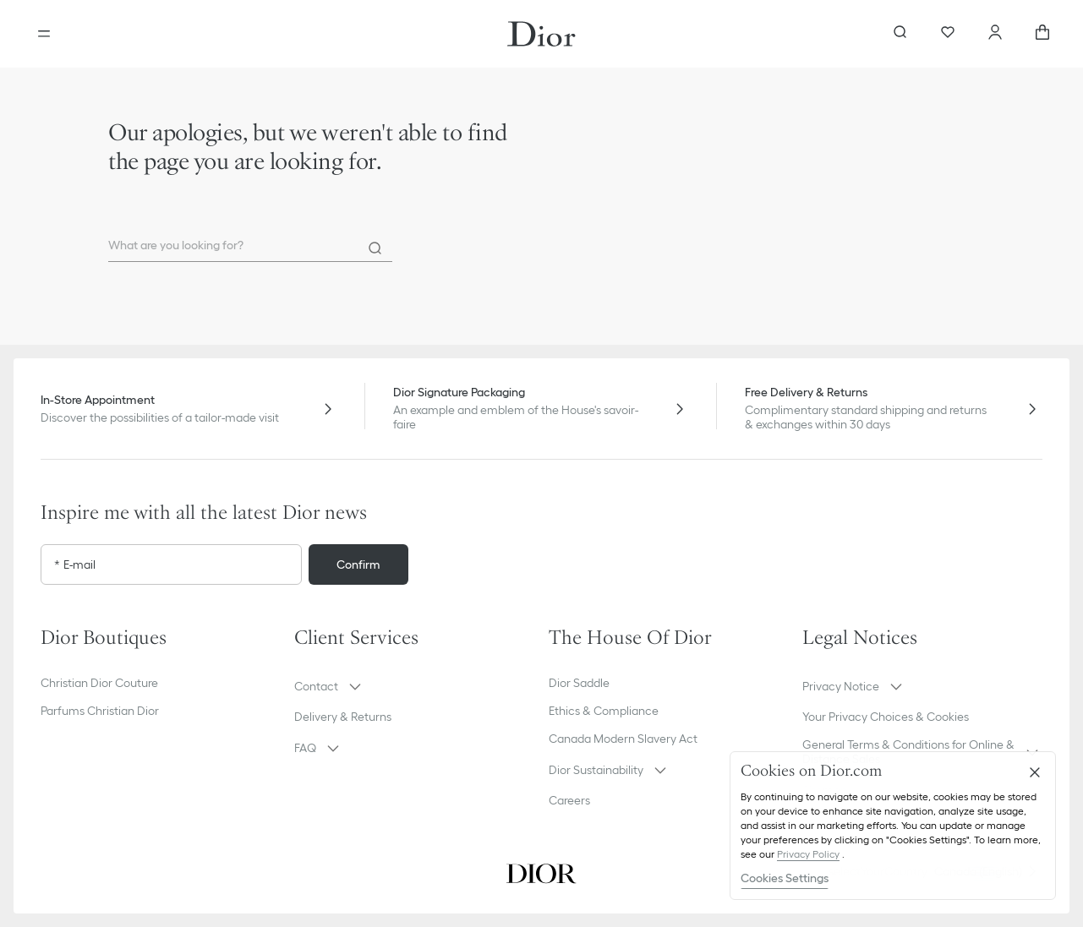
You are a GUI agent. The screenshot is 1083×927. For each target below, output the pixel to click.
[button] (414, 686)
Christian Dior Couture (99, 683)
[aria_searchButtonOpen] (900, 34)
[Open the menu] (44, 34)
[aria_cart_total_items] (1042, 34)
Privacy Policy (808, 853)
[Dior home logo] (541, 33)
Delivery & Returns (342, 716)
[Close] (1035, 772)
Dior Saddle (579, 683)
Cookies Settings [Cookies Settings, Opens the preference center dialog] (785, 878)
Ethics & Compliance (604, 710)
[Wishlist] (948, 34)
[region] (893, 825)
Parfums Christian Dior (100, 710)
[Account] (995, 34)
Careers (569, 800)
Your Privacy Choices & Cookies (885, 716)
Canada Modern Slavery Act (623, 738)
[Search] (375, 248)
